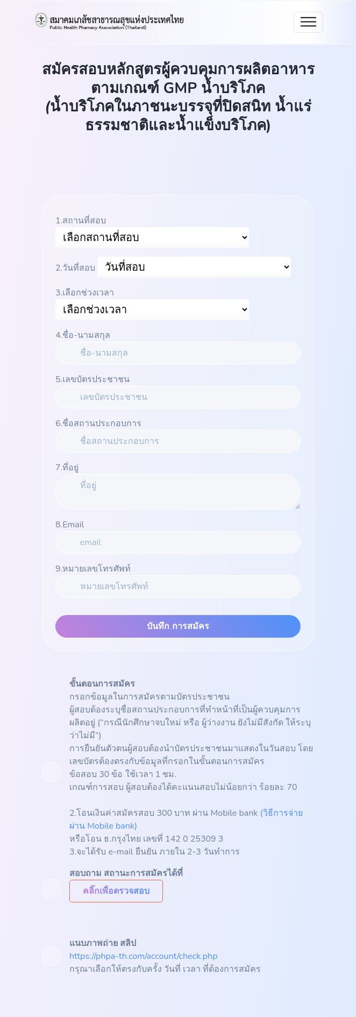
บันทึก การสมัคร (178, 626)
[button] (116, 891)
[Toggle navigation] (308, 22)
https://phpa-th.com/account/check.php (143, 956)
